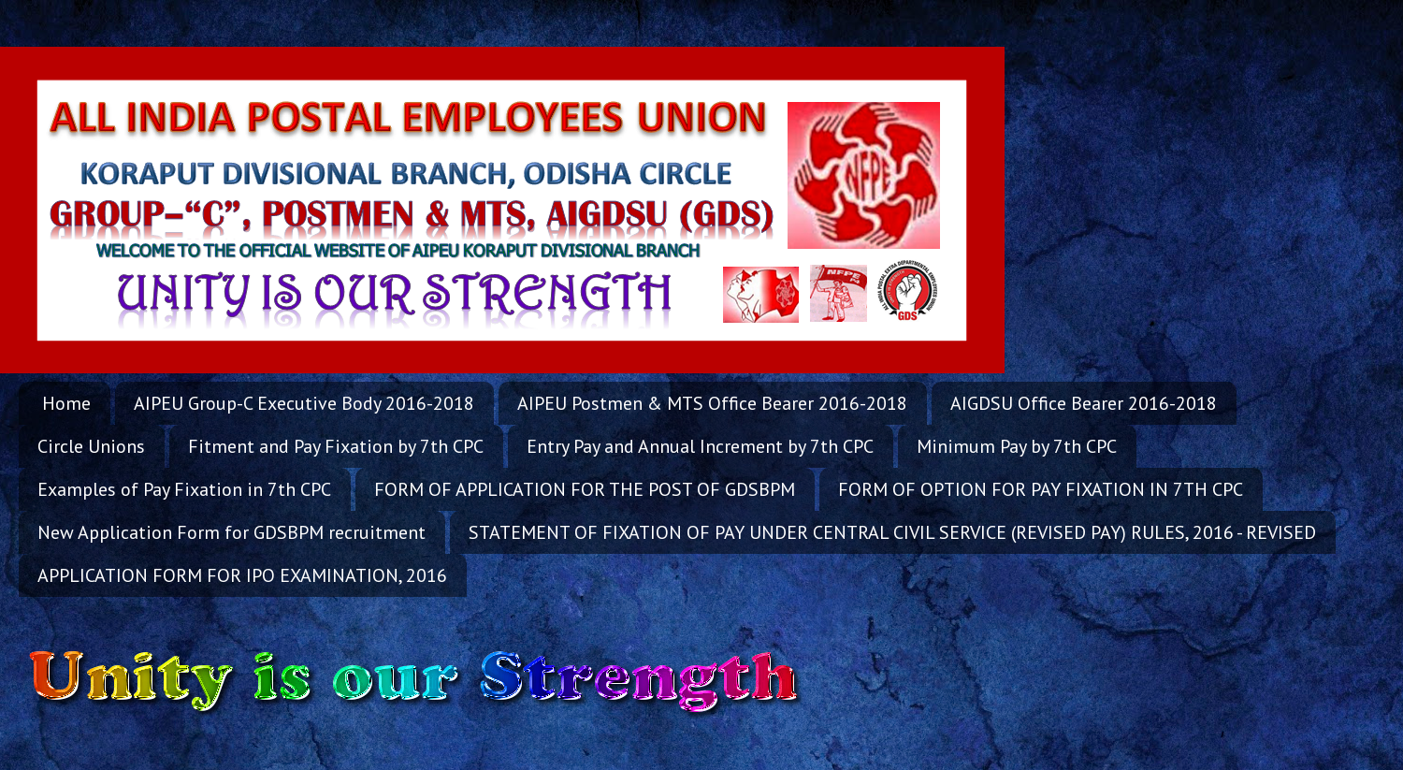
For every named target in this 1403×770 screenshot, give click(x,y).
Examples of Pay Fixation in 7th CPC (184, 489)
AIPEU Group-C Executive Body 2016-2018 (304, 403)
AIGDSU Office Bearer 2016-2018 (1083, 403)
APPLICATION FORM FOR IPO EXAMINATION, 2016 (242, 575)
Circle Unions (91, 446)
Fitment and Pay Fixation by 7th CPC (336, 446)
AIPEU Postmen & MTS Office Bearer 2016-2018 (712, 403)
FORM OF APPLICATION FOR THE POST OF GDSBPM (584, 489)
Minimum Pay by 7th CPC (1017, 446)
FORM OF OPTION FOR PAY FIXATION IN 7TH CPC (1040, 489)
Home (66, 403)
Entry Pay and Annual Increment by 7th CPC (700, 446)
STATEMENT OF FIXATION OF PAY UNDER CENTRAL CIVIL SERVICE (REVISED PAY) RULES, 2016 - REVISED (892, 532)
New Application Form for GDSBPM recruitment (231, 532)
